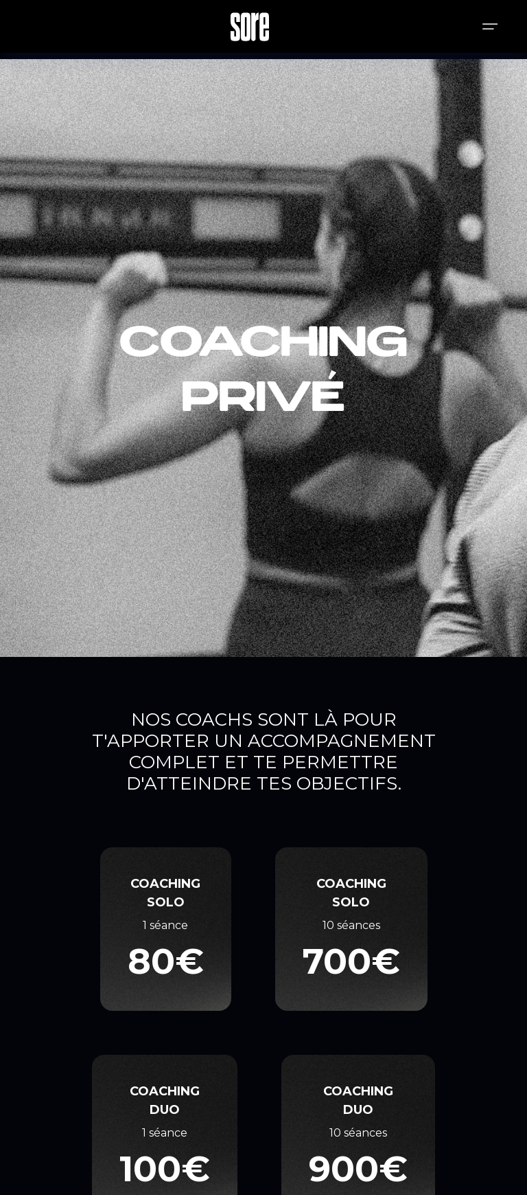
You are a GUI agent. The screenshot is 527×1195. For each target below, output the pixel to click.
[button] (490, 26)
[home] (250, 27)
